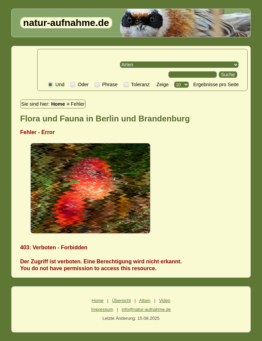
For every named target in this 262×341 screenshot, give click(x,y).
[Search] (192, 74)
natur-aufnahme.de (66, 22)
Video (164, 300)
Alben (144, 300)
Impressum (102, 309)
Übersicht (121, 300)
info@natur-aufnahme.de (146, 309)
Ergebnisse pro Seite (214, 84)
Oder (79, 84)
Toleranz (136, 84)
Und (56, 84)
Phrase (105, 84)
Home (58, 104)
